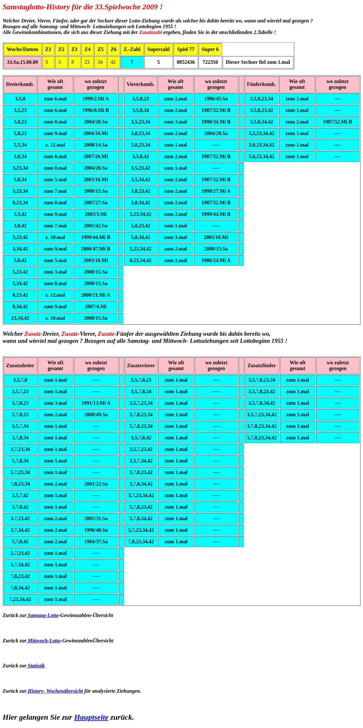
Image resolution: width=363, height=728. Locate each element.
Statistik (35, 665)
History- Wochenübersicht (54, 691)
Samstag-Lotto (42, 615)
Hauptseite (91, 717)
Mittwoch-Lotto (43, 640)
